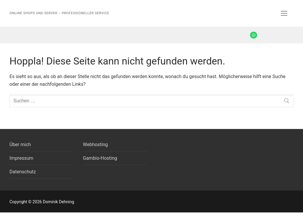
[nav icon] (284, 13)
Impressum (21, 158)
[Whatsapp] (253, 35)
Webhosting (95, 144)
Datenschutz (22, 172)
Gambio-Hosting (100, 158)
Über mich (20, 144)
